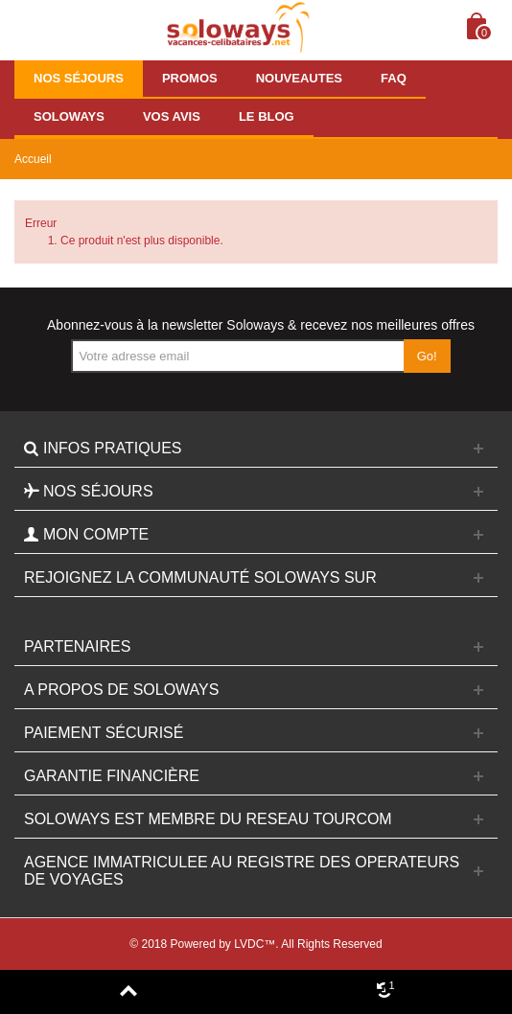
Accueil (33, 159)
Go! (427, 356)
